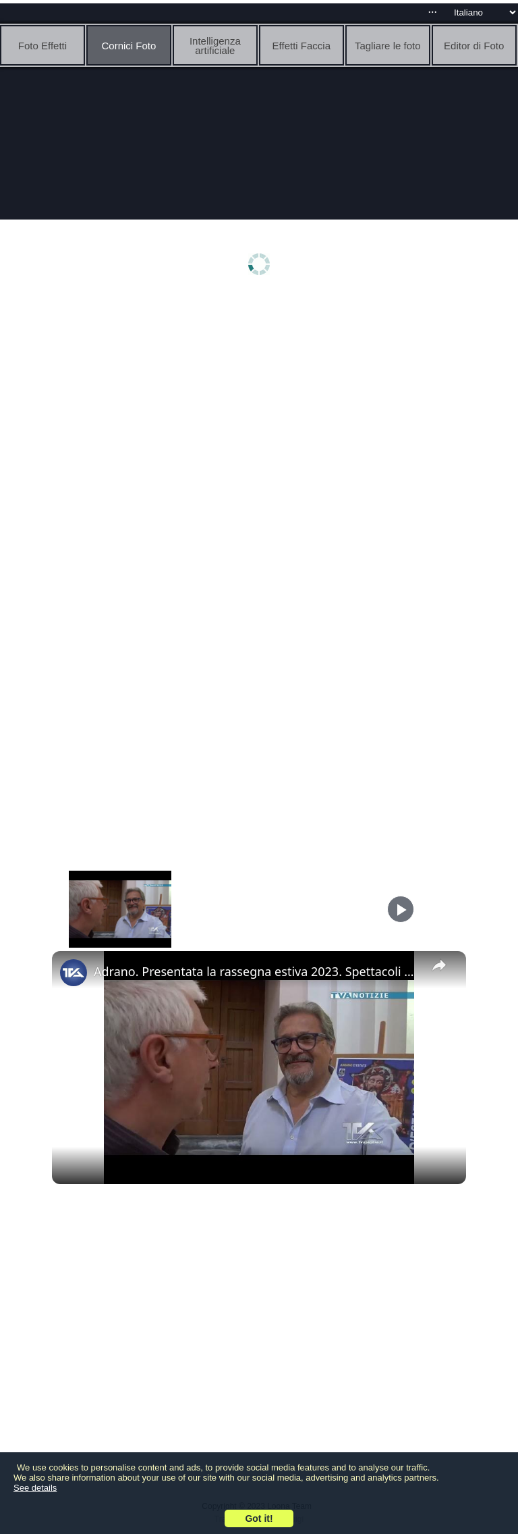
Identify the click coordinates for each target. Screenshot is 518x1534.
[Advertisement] (259, 403)
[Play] (400, 909)
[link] (73, 972)
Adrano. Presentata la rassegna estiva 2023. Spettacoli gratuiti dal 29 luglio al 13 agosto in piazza (257, 971)
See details (35, 1488)
